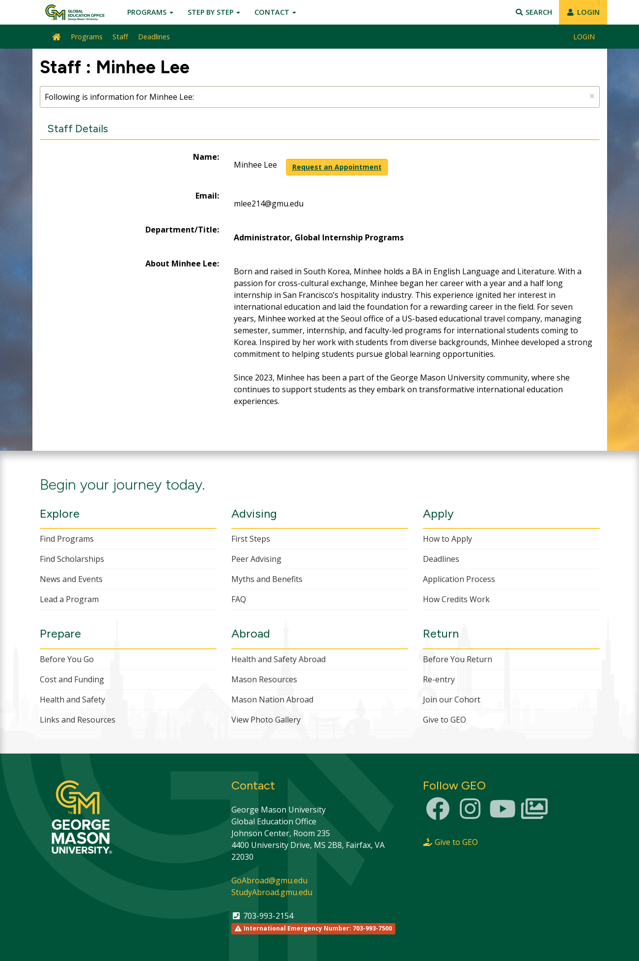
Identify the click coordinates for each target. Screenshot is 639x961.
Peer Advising (256, 558)
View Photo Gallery (266, 719)
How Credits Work (456, 599)
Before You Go (67, 659)
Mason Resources (264, 679)
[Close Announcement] (592, 96)
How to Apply (447, 538)
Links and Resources (77, 719)
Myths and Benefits (267, 579)
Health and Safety (72, 699)
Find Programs (67, 538)
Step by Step (214, 12)
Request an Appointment (337, 167)
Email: (207, 195)
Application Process (459, 579)
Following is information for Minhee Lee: (320, 96)
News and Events (71, 579)
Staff (120, 36)
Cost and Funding (72, 679)
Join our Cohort (451, 699)
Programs (150, 12)
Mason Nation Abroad (272, 699)
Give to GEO (444, 719)
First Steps (250, 538)
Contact (275, 12)
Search (533, 12)
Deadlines (154, 36)
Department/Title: (182, 229)
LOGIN (583, 12)
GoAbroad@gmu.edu (269, 880)
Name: (206, 156)
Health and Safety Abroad (278, 659)
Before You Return (457, 659)
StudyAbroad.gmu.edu (271, 892)
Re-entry (439, 679)
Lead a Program (69, 599)
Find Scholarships (72, 558)
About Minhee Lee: (182, 263)
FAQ (238, 599)
